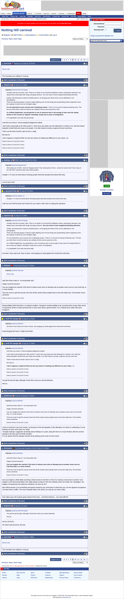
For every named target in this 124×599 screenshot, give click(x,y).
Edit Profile (18, 35)
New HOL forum (66, 23)
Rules (89, 16)
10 (75, 60)
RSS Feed (34, 577)
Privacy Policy (64, 577)
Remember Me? (99, 30)
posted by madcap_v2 (17, 196)
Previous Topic (7, 39)
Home (11, 19)
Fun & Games (78, 575)
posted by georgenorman (18, 165)
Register (7, 35)
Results (4, 575)
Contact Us (77, 577)
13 (84, 60)
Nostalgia (30, 16)
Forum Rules (44, 35)
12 (81, 60)
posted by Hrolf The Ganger (19, 90)
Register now (109, 36)
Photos (33, 575)
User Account (21, 572)
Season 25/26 (78, 572)
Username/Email (98, 24)
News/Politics (47, 16)
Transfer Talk (14, 16)
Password (101, 27)
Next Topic (18, 39)
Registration (49, 577)
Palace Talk (5, 16)
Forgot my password (97, 36)
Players (62, 575)
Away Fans (38, 16)
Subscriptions (82, 16)
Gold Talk (73, 16)
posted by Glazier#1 (17, 323)
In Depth (47, 572)
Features (48, 575)
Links (18, 577)
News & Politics (29, 19)
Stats (18, 575)
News (32, 572)
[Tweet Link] (6, 69)
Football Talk (56, 16)
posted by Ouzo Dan (17, 270)
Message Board (19, 19)
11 (78, 60)
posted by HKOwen (17, 400)
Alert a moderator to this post (14, 80)
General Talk (65, 16)
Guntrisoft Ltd (66, 597)
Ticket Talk (22, 16)
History (4, 577)
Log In (54, 35)
